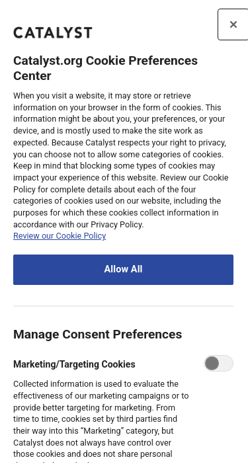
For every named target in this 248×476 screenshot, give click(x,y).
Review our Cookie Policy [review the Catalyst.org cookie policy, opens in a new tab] (59, 236)
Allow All (123, 269)
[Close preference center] (233, 24)
